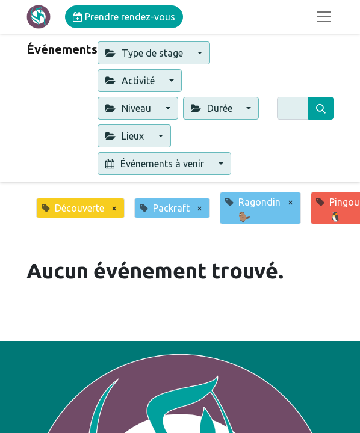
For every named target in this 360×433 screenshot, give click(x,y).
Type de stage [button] (145, 53)
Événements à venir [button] (155, 163)
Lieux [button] (125, 136)
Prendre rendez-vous (124, 16)
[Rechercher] (321, 108)
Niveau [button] (129, 108)
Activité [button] (131, 80)
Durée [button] (213, 108)
